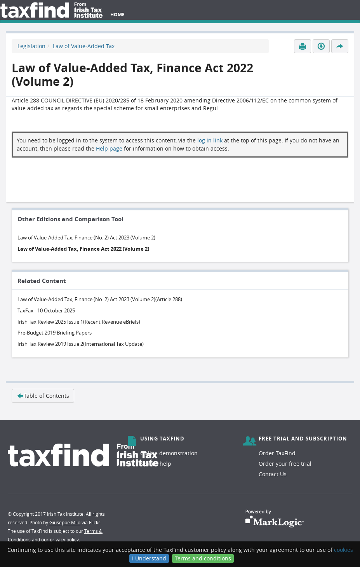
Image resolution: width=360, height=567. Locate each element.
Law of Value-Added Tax (84, 46)
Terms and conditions (203, 558)
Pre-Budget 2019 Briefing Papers (54, 332)
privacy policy (64, 539)
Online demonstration (169, 453)
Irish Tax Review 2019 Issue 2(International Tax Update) (80, 343)
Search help (155, 463)
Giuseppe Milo (64, 522)
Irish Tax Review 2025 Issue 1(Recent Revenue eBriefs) (78, 321)
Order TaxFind (277, 453)
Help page (109, 148)
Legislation (31, 46)
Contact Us (273, 474)
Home (117, 14)
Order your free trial (285, 463)
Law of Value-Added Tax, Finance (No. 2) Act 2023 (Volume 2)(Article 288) (99, 299)
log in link (210, 140)
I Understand (149, 558)
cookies (343, 549)
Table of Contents (43, 395)
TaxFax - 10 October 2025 (46, 310)
